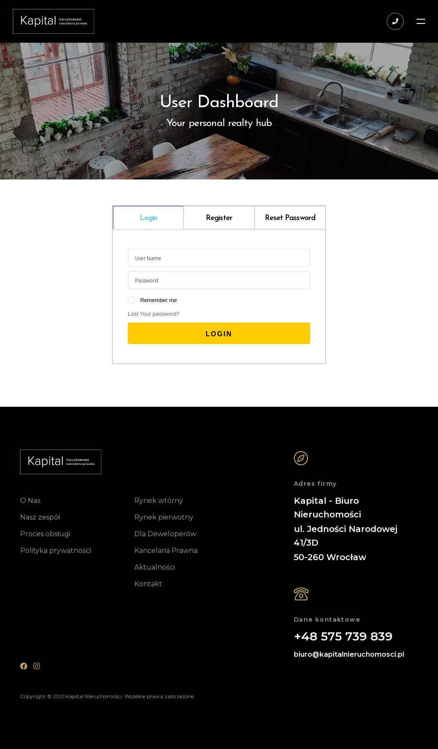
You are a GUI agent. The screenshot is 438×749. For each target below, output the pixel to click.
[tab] (148, 217)
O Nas (30, 500)
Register (219, 218)
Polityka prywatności (55, 550)
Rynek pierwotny (163, 517)
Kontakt (148, 584)
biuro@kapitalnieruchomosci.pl (349, 654)
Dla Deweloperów (165, 534)
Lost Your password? (154, 314)
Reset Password (290, 218)
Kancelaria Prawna (166, 550)
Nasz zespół (40, 517)
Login (148, 218)
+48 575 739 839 (343, 636)
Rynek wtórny (158, 500)
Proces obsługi (45, 534)
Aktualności (154, 567)
